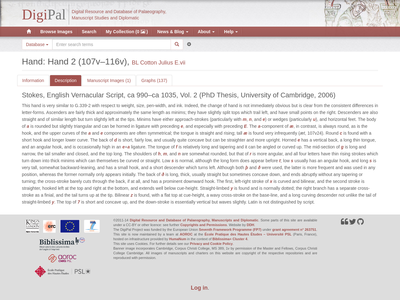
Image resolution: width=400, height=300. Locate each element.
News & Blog (172, 31)
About (206, 31)
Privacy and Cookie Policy (211, 244)
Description (66, 80)
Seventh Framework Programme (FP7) (230, 229)
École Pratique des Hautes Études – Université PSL (248, 234)
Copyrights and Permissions (203, 225)
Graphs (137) (154, 80)
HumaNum (177, 239)
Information (33, 80)
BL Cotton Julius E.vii (158, 62)
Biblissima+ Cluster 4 (230, 239)
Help (231, 31)
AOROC (186, 234)
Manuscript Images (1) (109, 80)
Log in (199, 288)
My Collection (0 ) (127, 31)
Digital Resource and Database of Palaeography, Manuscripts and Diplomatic (194, 220)
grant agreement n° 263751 (294, 229)
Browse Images (56, 31)
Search (89, 31)
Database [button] (37, 44)
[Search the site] (111, 44)
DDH (250, 225)
